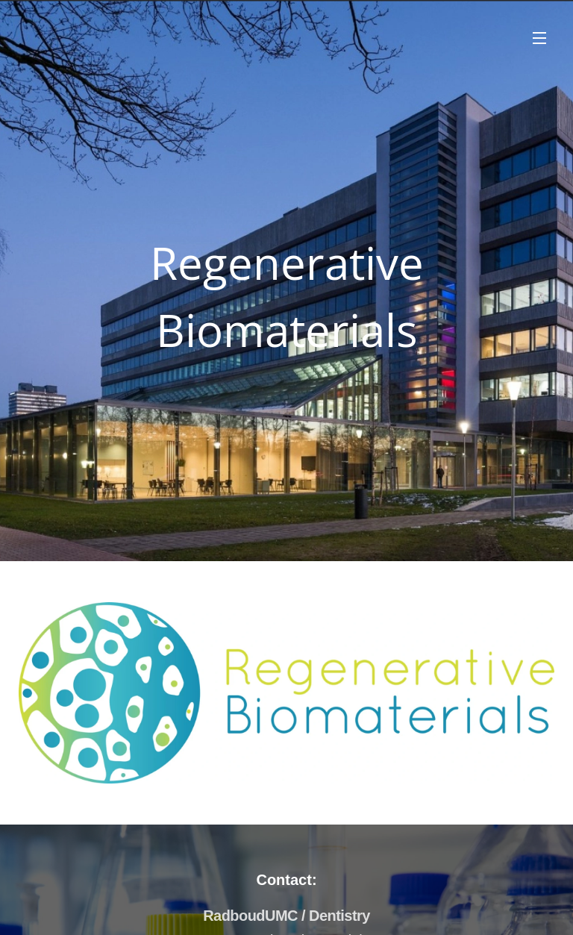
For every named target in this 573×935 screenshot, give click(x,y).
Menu (539, 38)
